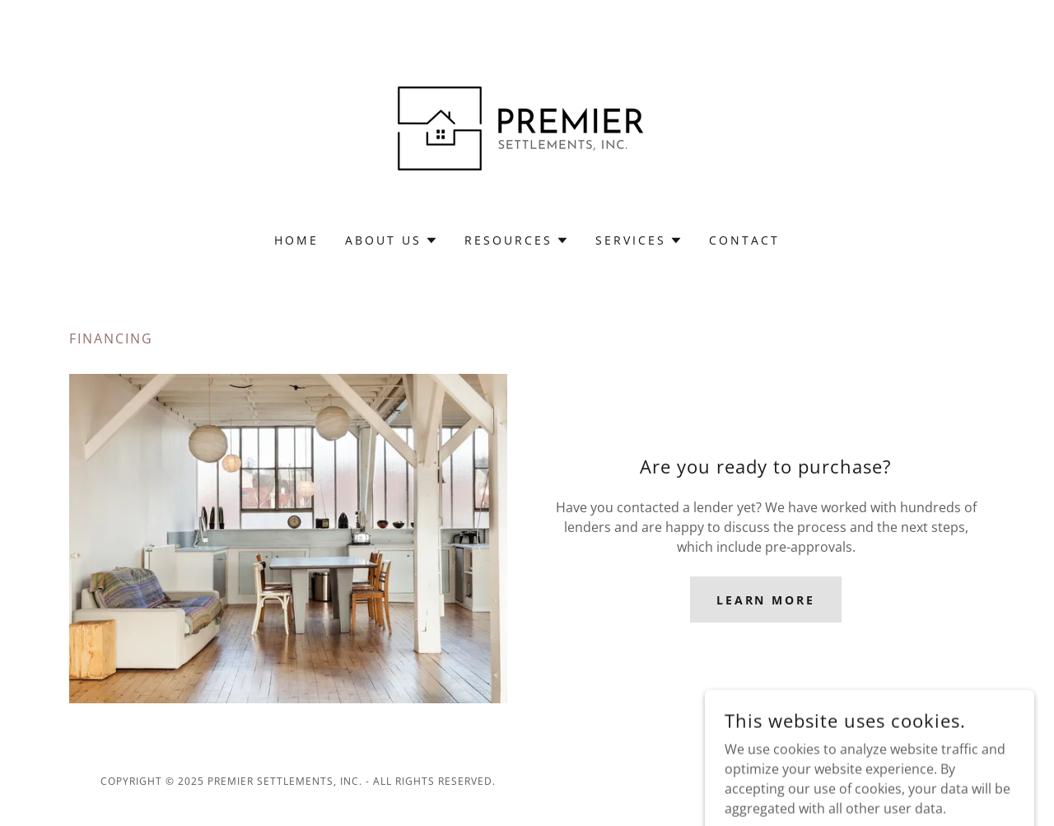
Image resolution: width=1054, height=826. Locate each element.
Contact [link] (744, 240)
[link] (526, 127)
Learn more (766, 600)
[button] (391, 240)
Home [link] (296, 240)
